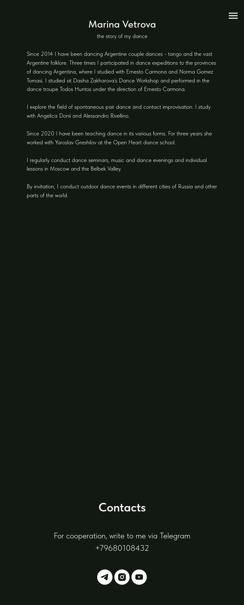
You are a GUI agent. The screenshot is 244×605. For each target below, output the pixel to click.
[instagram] (122, 577)
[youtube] (139, 577)
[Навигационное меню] (233, 16)
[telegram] (104, 577)
